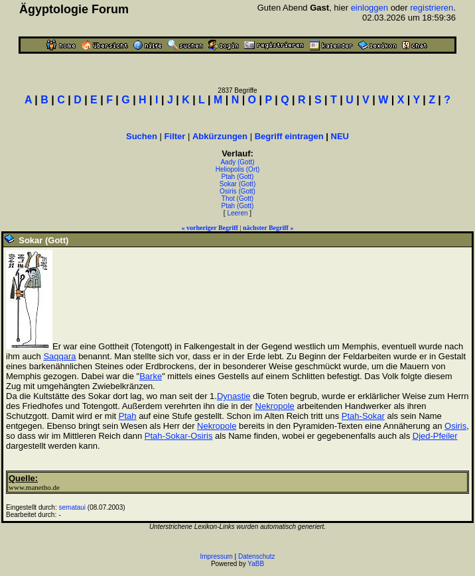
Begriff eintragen (289, 136)
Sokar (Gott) (237, 184)
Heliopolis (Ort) (238, 169)
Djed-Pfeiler (435, 436)
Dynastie (234, 396)
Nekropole (275, 406)
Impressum (216, 556)
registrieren (431, 8)
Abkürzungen (219, 136)
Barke (150, 376)
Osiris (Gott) (237, 191)
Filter (175, 136)
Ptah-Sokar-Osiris (179, 436)
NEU (340, 136)
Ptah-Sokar (363, 416)
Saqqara (59, 356)
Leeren (237, 213)
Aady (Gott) (237, 162)
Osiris (455, 426)
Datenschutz (256, 556)
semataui (72, 507)
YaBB (255, 563)
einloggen (369, 8)
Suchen (141, 136)
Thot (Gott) (237, 198)
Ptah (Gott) (238, 176)
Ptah (128, 416)
